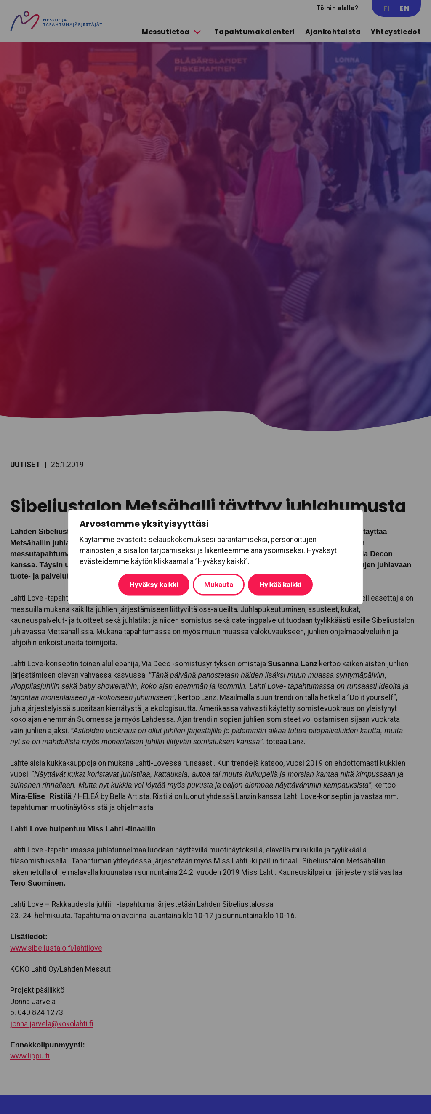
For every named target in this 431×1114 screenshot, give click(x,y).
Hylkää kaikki (205, 584)
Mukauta (143, 584)
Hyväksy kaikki (277, 584)
